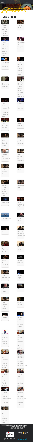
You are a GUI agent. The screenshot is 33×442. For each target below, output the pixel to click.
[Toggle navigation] (2, 2)
